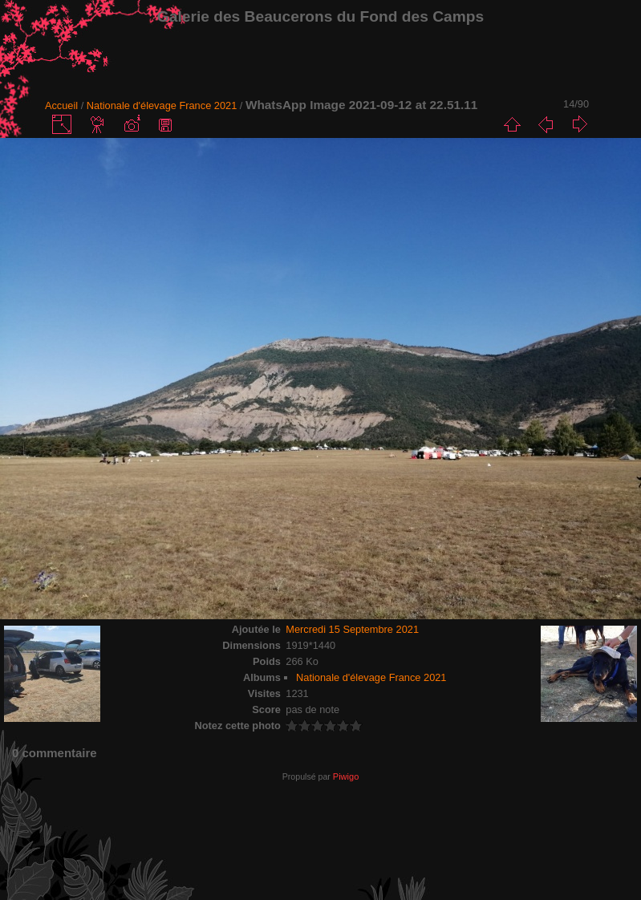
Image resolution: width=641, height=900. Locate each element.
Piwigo (346, 776)
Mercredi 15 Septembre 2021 (352, 629)
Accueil (61, 105)
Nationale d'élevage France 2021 (162, 105)
